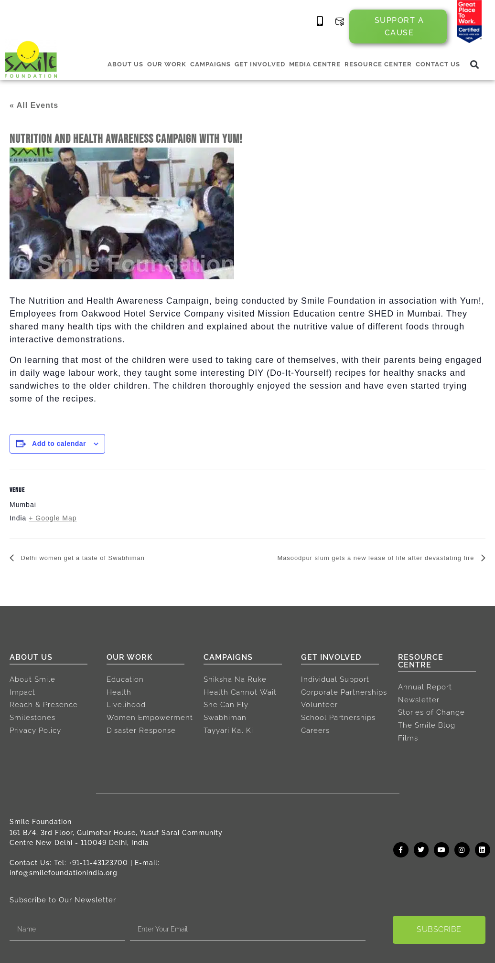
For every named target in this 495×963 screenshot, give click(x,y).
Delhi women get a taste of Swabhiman (95, 558)
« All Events (34, 105)
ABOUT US (125, 64)
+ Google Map (52, 518)
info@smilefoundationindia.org (64, 873)
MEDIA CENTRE (315, 64)
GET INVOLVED (260, 64)
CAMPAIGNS (210, 64)
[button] (475, 65)
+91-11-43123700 (98, 863)
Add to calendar (59, 443)
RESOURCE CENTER (378, 64)
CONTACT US (438, 64)
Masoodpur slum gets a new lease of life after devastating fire (356, 558)
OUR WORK (166, 64)
